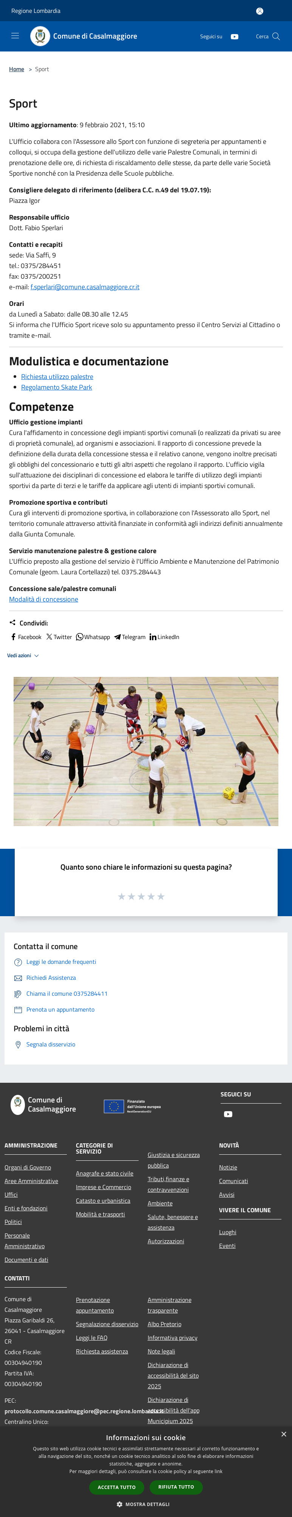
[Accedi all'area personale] (259, 11)
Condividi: (28, 623)
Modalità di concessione (43, 599)
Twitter (58, 636)
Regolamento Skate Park (56, 387)
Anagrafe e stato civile (104, 1173)
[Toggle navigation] (15, 35)
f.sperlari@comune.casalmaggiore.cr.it (85, 287)
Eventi (227, 1245)
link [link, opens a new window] (218, 1471)
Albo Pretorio (164, 1323)
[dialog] (146, 1472)
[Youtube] (231, 36)
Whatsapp (92, 636)
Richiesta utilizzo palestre (57, 376)
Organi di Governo (28, 1167)
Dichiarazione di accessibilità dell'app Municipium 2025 (173, 1410)
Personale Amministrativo (25, 1240)
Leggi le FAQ (92, 1337)
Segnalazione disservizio (107, 1323)
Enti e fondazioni (26, 1208)
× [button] (283, 1434)
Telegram (129, 636)
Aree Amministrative (31, 1180)
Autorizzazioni (166, 1241)
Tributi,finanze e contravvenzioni (168, 1184)
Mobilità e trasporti (100, 1214)
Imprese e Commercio (103, 1186)
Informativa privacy (173, 1337)
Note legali (161, 1351)
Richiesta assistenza (102, 1351)
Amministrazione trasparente (170, 1305)
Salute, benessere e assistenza (173, 1222)
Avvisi (227, 1194)
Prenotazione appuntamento (95, 1305)
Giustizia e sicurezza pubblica (174, 1160)
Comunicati (233, 1180)
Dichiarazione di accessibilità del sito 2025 (173, 1375)
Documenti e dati (26, 1259)
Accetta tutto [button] (117, 1487)
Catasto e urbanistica (103, 1200)
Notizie (228, 1167)
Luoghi (227, 1231)
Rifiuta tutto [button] (176, 1487)
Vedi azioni (24, 655)
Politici (13, 1221)
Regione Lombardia (35, 10)
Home (16, 68)
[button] (146, 1504)
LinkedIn (163, 636)
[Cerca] (276, 36)
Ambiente (160, 1203)
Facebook (25, 636)
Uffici (11, 1194)
